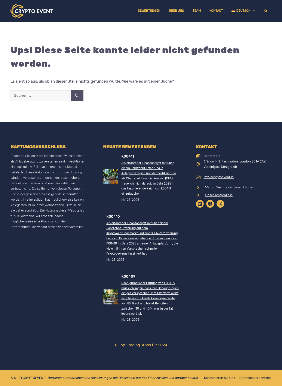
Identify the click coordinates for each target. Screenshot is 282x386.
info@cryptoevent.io (219, 177)
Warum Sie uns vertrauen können (229, 187)
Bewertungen (149, 11)
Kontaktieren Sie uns (219, 378)
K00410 (113, 216)
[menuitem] (243, 10)
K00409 (128, 276)
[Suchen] (77, 95)
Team (197, 11)
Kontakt (216, 11)
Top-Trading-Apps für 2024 (143, 345)
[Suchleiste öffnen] (266, 10)
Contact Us (212, 156)
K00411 (127, 156)
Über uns (176, 11)
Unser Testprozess (219, 195)
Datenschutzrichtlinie (255, 378)
